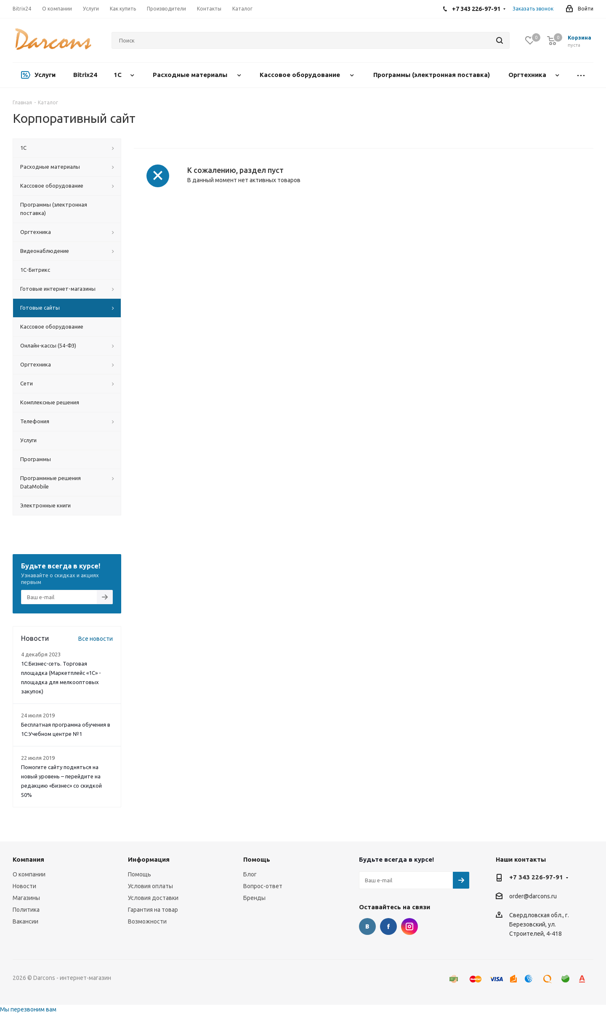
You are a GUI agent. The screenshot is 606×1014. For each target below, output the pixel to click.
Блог (250, 874)
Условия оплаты (150, 886)
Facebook (388, 926)
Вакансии (25, 921)
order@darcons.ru (533, 896)
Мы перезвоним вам (28, 1009)
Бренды (254, 898)
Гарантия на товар (153, 909)
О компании (29, 874)
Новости (24, 886)
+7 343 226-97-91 (536, 877)
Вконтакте (367, 926)
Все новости (95, 638)
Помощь (139, 874)
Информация (149, 859)
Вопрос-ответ (262, 886)
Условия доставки (153, 898)
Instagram (409, 926)
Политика (26, 909)
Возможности (147, 921)
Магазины (26, 898)
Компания (28, 859)
